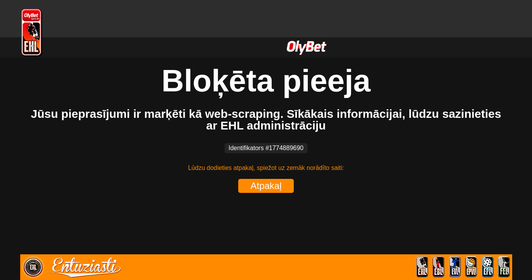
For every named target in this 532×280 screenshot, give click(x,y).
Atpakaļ (265, 185)
